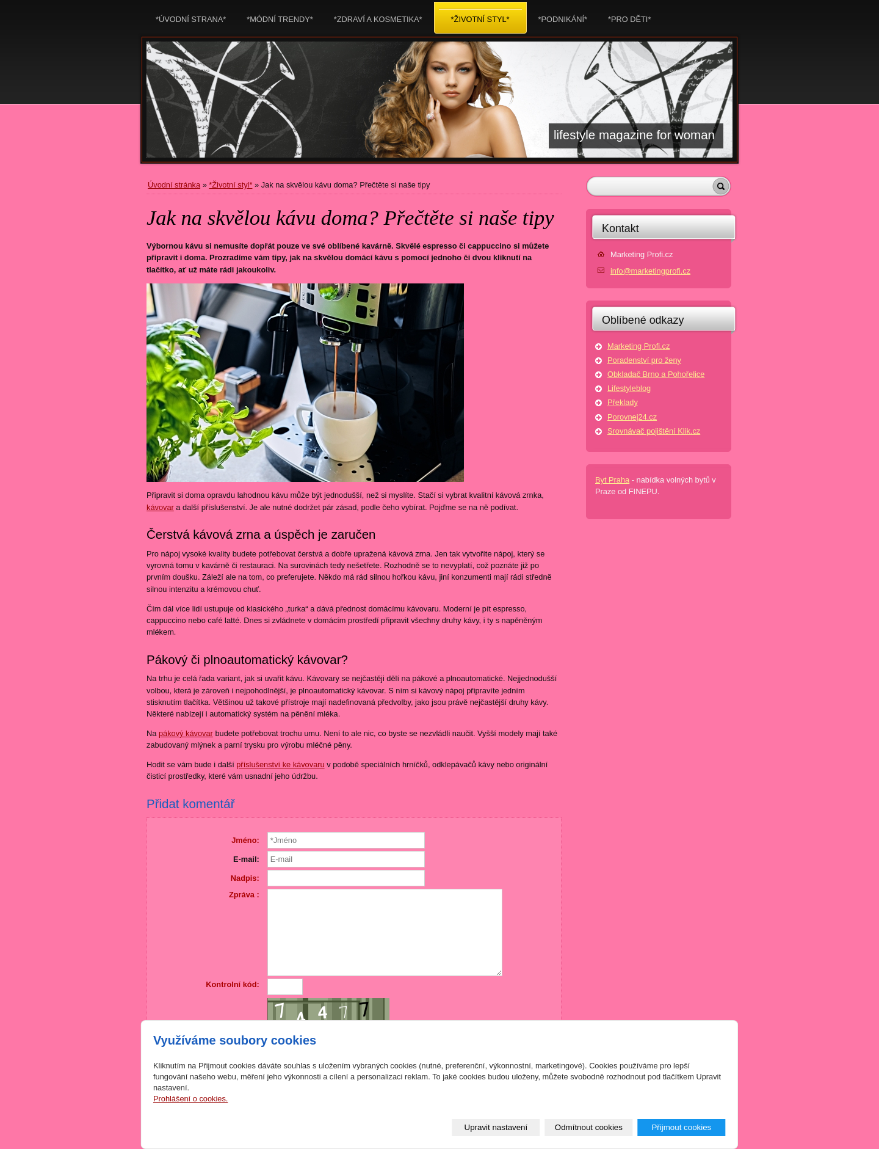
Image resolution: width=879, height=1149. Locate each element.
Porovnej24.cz (632, 416)
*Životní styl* (230, 184)
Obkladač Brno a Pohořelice (655, 374)
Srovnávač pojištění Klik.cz (653, 431)
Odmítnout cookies (589, 1127)
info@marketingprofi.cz (650, 270)
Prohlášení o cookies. (190, 1098)
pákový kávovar (186, 733)
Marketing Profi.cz (638, 346)
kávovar (160, 507)
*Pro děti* (629, 15)
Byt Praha (612, 479)
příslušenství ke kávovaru (280, 764)
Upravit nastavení (496, 1127)
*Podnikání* (562, 15)
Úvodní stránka (174, 184)
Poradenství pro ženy (644, 360)
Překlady (622, 402)
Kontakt (620, 228)
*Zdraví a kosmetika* (378, 15)
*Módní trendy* (279, 15)
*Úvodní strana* (190, 15)
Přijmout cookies (681, 1127)
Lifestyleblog (629, 388)
